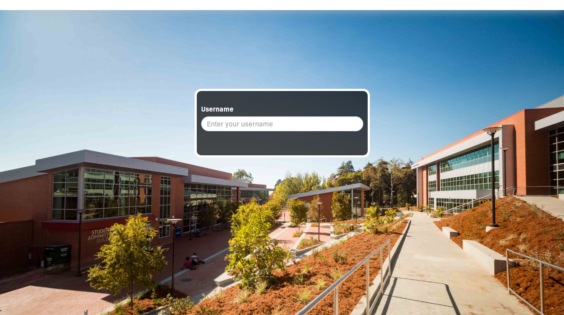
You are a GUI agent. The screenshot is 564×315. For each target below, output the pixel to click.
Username (217, 109)
